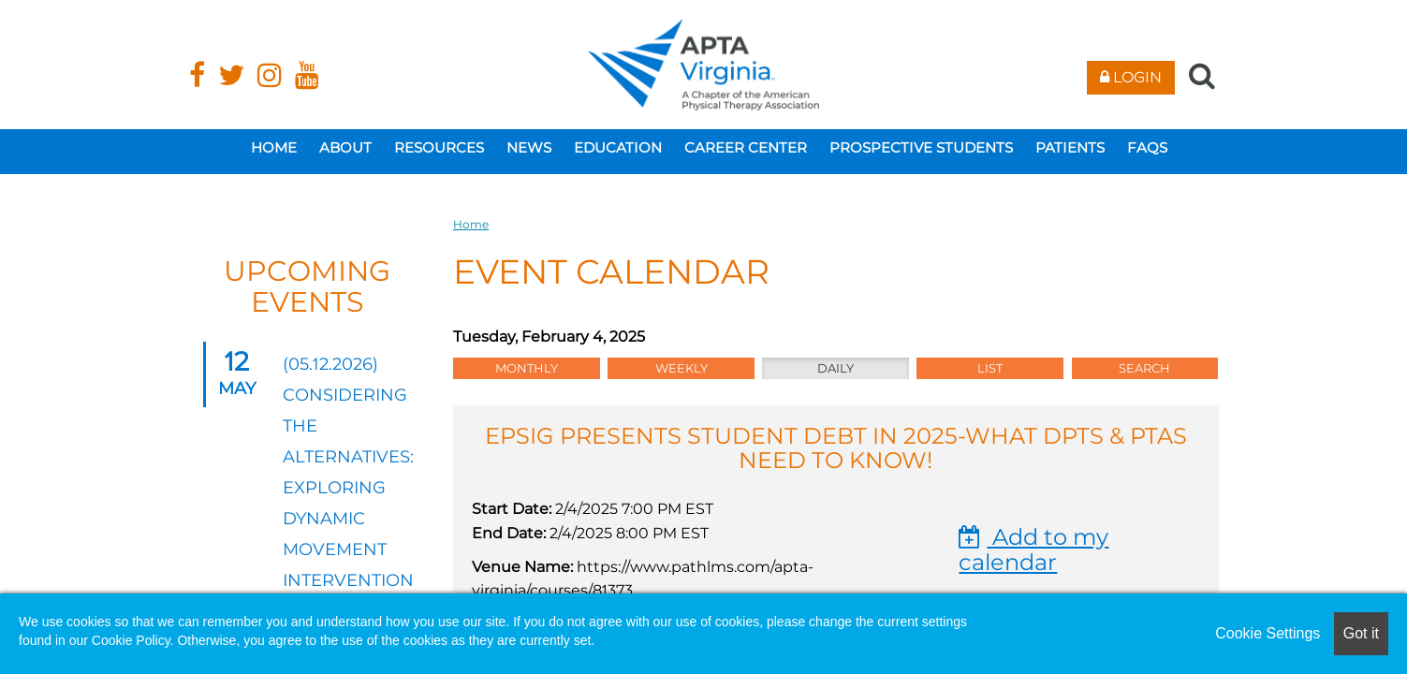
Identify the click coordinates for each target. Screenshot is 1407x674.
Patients (1070, 147)
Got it (1361, 633)
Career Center (745, 147)
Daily (835, 367)
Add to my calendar (1033, 549)
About (345, 147)
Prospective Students (921, 147)
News (528, 147)
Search (1144, 367)
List (990, 367)
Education (618, 147)
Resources (439, 147)
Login (1131, 77)
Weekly (681, 367)
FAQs (1147, 147)
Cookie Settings (1267, 633)
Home (274, 147)
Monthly (526, 367)
